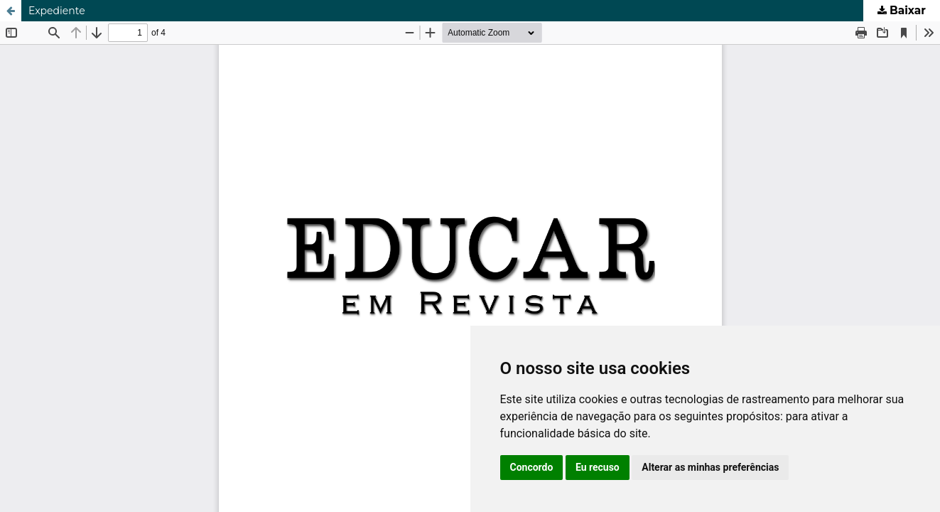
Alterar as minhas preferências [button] (710, 467)
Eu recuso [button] (598, 467)
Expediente (56, 10)
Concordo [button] (531, 467)
